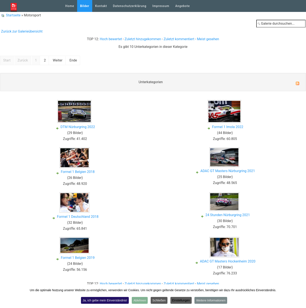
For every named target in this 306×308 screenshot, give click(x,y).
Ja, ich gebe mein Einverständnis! (105, 300)
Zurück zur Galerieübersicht (21, 31)
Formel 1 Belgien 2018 (78, 172)
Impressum (160, 6)
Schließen (159, 300)
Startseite (13, 15)
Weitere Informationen (210, 300)
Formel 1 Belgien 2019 (78, 258)
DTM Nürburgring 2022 (78, 127)
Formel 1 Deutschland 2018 (77, 217)
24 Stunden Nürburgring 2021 (227, 215)
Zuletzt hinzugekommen (143, 39)
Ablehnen (139, 300)
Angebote (182, 6)
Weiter (57, 60)
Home (69, 6)
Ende (73, 60)
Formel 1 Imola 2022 (227, 127)
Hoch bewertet (111, 39)
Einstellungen (181, 300)
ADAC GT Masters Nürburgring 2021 (227, 171)
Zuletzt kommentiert (179, 39)
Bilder (84, 6)
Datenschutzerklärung (129, 6)
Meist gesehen (208, 39)
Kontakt (101, 6)
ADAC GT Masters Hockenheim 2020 (227, 261)
